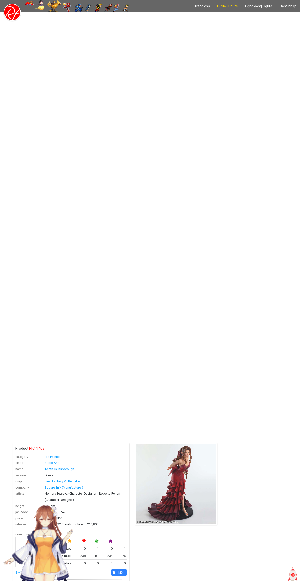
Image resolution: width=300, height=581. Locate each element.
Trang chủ (202, 6)
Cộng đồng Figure (258, 6)
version (20, 475)
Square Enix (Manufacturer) (64, 487)
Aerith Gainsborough (59, 469)
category (21, 457)
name (19, 469)
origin (19, 481)
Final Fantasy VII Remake (62, 481)
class (19, 463)
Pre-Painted (53, 457)
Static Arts (52, 463)
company (22, 487)
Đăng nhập (288, 6)
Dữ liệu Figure (227, 6)
